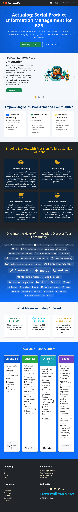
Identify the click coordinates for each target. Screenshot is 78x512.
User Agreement (46, 473)
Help (5, 478)
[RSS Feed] (63, 489)
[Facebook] (51, 489)
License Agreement (47, 470)
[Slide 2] (38, 97)
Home (6, 488)
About (6, 470)
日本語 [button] (54, 3)
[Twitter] (59, 489)
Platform (43, 478)
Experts (7, 500)
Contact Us (66, 446)
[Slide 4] (43, 97)
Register (66, 3)
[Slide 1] (35, 97)
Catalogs (7, 495)
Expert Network (46, 475)
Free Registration (30, 44)
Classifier (7, 491)
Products (7, 493)
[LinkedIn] (55, 489)
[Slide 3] (40, 97)
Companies (8, 498)
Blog (5, 473)
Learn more (50, 44)
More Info (30, 448)
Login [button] (73, 3)
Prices (6, 475)
